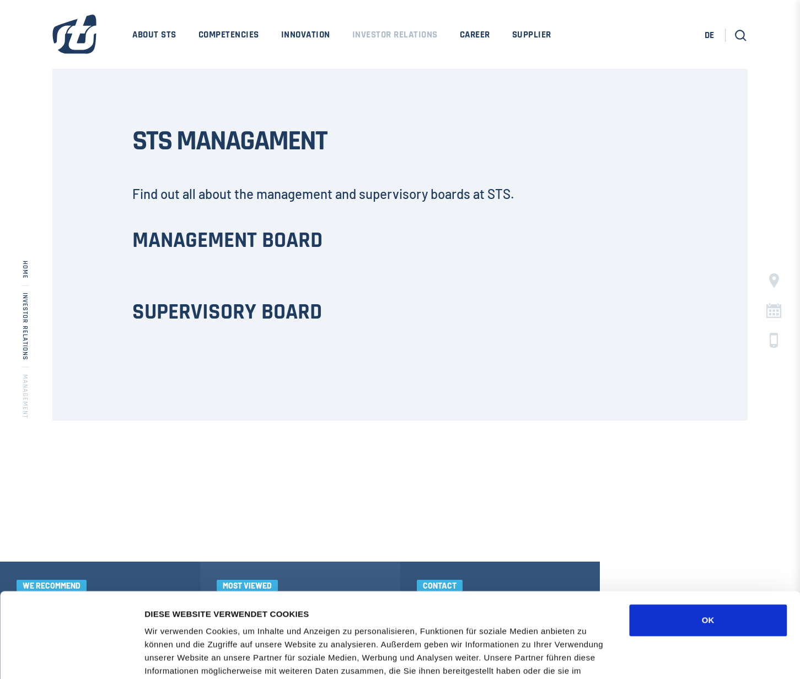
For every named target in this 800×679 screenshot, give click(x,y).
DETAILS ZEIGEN (593, 657)
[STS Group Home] (74, 41)
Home (25, 270)
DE (709, 35)
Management (25, 396)
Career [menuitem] (475, 35)
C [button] (773, 310)
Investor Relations (25, 326)
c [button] (773, 340)
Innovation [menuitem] (305, 35)
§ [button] (774, 280)
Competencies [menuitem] (228, 35)
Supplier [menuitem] (531, 35)
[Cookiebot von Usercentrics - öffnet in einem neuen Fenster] (71, 657)
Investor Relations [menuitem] (395, 35)
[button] (741, 35)
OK (708, 535)
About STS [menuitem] (154, 35)
